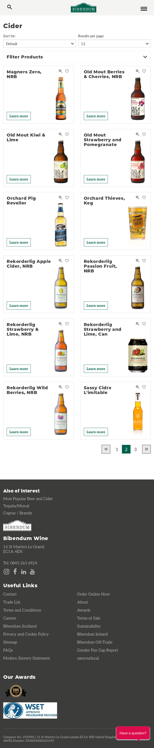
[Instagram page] (6, 571)
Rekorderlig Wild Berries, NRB (27, 390)
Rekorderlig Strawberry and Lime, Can (102, 329)
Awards (83, 610)
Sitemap (10, 642)
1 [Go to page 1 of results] (117, 449)
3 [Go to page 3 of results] (135, 449)
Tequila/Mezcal (16, 505)
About (82, 602)
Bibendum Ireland (92, 634)
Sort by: (9, 35)
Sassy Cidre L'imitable (98, 390)
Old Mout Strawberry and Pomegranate (102, 139)
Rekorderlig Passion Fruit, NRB (100, 266)
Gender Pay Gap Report (97, 650)
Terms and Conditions (22, 610)
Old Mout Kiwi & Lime (26, 137)
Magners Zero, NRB (24, 74)
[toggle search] (10, 7)
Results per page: (91, 35)
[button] (133, 732)
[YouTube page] (32, 571)
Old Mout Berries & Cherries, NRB (104, 74)
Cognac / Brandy (17, 513)
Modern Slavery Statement (26, 658)
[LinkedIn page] (23, 571)
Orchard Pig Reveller (21, 200)
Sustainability (89, 626)
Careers (9, 618)
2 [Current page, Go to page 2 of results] (126, 449)
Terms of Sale (88, 618)
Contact (10, 594)
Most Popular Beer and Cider (28, 498)
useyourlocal (88, 658)
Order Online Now (93, 594)
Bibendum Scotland (20, 626)
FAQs (8, 650)
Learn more (18, 116)
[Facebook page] (15, 571)
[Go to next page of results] (146, 449)
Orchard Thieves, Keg (104, 200)
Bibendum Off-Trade (94, 642)
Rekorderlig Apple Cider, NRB (29, 263)
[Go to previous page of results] (106, 449)
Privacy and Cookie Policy (26, 634)
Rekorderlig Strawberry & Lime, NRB (23, 329)
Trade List (11, 602)
